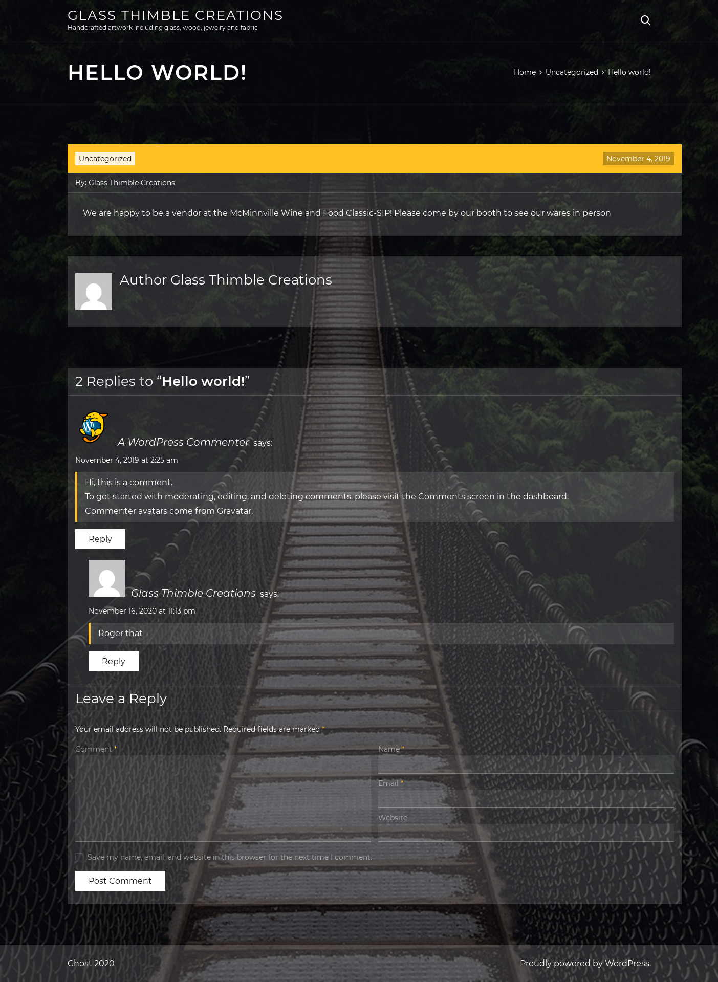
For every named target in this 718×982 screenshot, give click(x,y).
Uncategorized (105, 158)
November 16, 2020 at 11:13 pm (142, 611)
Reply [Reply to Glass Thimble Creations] (113, 661)
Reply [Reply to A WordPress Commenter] (100, 539)
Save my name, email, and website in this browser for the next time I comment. (230, 857)
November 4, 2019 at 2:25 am (126, 460)
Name (391, 749)
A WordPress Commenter (183, 442)
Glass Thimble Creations (176, 15)
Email (390, 783)
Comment (96, 749)
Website (392, 817)
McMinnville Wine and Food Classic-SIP (310, 213)
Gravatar (234, 511)
